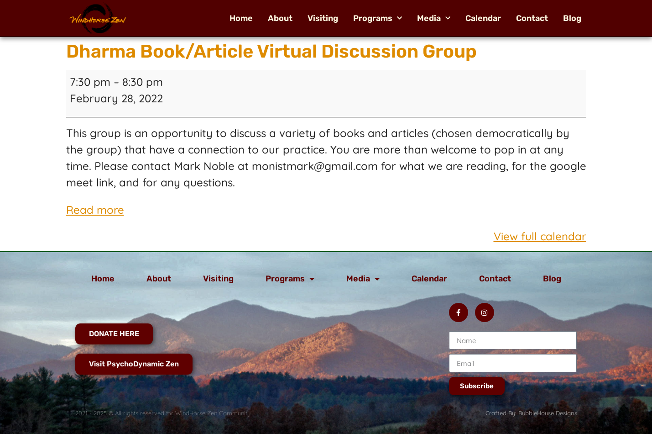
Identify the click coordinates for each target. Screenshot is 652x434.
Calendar (483, 18)
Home (241, 18)
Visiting (323, 18)
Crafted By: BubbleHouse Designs (531, 413)
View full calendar (540, 236)
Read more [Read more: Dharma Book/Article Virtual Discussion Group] (95, 210)
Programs (377, 18)
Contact (532, 18)
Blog (572, 18)
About (280, 18)
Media (433, 18)
